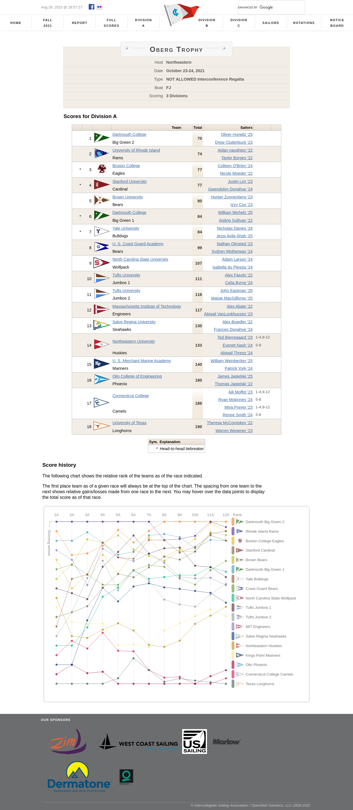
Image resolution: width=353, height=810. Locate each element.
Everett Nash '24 (238, 347)
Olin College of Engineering (137, 378)
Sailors (270, 23)
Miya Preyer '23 (239, 409)
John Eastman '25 (236, 292)
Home (15, 23)
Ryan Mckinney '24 (235, 401)
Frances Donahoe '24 (233, 331)
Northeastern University (133, 343)
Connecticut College (130, 397)
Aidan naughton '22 (235, 152)
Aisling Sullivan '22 (236, 222)
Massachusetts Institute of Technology (146, 308)
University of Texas (129, 424)
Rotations (304, 23)
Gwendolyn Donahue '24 (230, 191)
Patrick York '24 (239, 370)
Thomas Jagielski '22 (234, 385)
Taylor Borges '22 (237, 159)
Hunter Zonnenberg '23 (232, 198)
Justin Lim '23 (240, 183)
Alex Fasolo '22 (239, 277)
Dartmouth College (129, 136)
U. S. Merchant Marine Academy (141, 362)
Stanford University (129, 183)
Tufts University (126, 277)
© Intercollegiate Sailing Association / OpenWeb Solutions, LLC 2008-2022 (250, 807)
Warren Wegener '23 (234, 432)
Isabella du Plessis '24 (233, 269)
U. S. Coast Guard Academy (138, 245)
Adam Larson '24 (237, 261)
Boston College (126, 167)
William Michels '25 (235, 214)
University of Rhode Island (136, 152)
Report (80, 23)
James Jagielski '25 (234, 378)
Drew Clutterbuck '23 (233, 144)
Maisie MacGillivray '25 (232, 300)
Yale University (125, 230)
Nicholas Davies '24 (235, 230)
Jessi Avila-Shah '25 (234, 237)
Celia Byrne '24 (238, 284)
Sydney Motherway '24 (232, 253)
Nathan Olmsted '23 (235, 245)
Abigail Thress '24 (237, 354)
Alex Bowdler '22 (238, 323)
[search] (264, 7)
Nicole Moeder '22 (236, 175)
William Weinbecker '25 (232, 362)
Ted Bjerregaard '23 (234, 339)
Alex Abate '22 (240, 308)
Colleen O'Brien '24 (235, 167)
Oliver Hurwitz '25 (236, 136)
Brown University (127, 198)
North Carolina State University (140, 261)
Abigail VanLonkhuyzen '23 (228, 315)
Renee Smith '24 (238, 416)
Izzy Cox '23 (242, 206)
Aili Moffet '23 (240, 393)
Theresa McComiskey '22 (230, 424)
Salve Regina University (134, 323)
